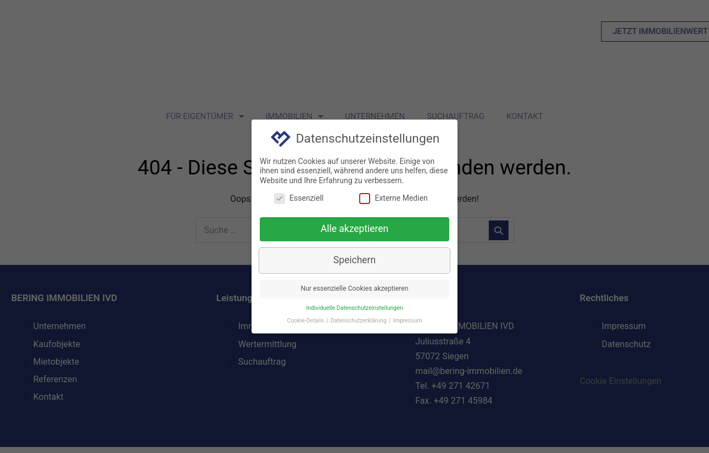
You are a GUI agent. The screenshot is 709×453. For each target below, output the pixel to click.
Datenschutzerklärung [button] (359, 321)
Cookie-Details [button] (306, 321)
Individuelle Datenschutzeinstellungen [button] (354, 309)
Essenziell (298, 199)
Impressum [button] (407, 321)
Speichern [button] (354, 261)
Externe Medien (393, 199)
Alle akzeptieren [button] (355, 230)
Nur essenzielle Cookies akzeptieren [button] (354, 289)
